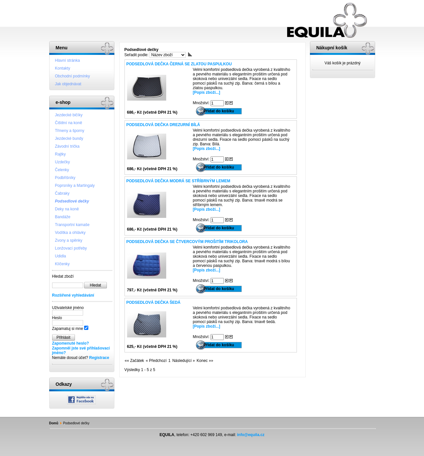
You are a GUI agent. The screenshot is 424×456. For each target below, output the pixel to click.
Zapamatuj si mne (67, 328)
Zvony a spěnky (68, 240)
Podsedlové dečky (72, 201)
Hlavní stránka (67, 60)
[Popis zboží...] (206, 92)
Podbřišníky (65, 177)
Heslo (57, 318)
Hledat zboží (63, 276)
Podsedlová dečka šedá (153, 302)
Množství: (202, 103)
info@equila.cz (250, 434)
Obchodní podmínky (72, 76)
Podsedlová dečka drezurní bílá (163, 124)
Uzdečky (62, 162)
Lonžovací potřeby (71, 248)
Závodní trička (67, 146)
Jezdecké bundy (69, 138)
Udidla (60, 256)
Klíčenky (62, 264)
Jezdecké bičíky (69, 115)
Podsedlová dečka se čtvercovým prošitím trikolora (187, 241)
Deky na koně (67, 209)
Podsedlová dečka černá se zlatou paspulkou (179, 64)
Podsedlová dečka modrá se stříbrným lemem (178, 181)
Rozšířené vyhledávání (73, 295)
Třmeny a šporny (69, 130)
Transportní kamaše (72, 224)
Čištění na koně (68, 123)
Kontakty (62, 68)
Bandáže (62, 217)
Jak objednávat (68, 84)
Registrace (99, 357)
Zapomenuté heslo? (70, 343)
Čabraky (62, 193)
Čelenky (62, 170)
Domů (53, 423)
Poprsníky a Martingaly (75, 185)
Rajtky (60, 154)
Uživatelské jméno (68, 307)
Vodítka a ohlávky (70, 232)
